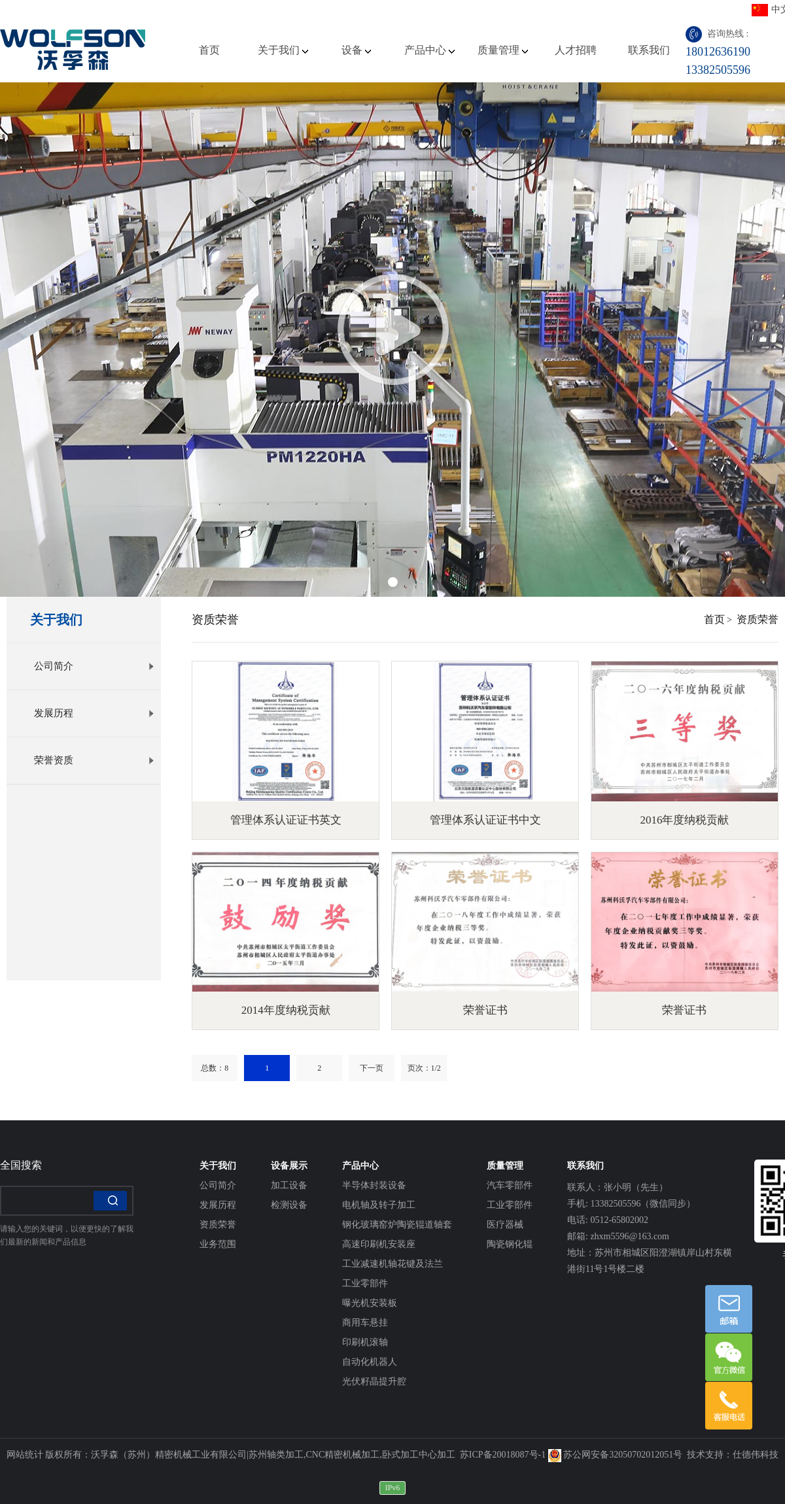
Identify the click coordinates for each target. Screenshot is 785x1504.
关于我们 (283, 50)
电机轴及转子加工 (378, 1205)
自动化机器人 (369, 1362)
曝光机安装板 (369, 1303)
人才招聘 (576, 50)
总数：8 (214, 1068)
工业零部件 (365, 1283)
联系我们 (649, 50)
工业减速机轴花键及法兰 (392, 1264)
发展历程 (94, 713)
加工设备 (289, 1185)
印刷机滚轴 (365, 1342)
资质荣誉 (757, 619)
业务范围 (218, 1244)
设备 (356, 50)
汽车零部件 (509, 1185)
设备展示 (289, 1166)
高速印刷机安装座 (378, 1244)
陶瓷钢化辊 (509, 1244)
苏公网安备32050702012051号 (615, 1455)
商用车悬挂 (365, 1323)
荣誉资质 (94, 760)
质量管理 (503, 50)
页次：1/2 (424, 1068)
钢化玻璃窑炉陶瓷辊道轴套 (397, 1224)
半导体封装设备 (374, 1185)
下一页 (371, 1068)
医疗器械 (505, 1224)
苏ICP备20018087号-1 (503, 1455)
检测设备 (289, 1205)
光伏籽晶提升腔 (374, 1381)
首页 (209, 50)
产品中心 (429, 50)
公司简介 (94, 666)
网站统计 (25, 1455)
